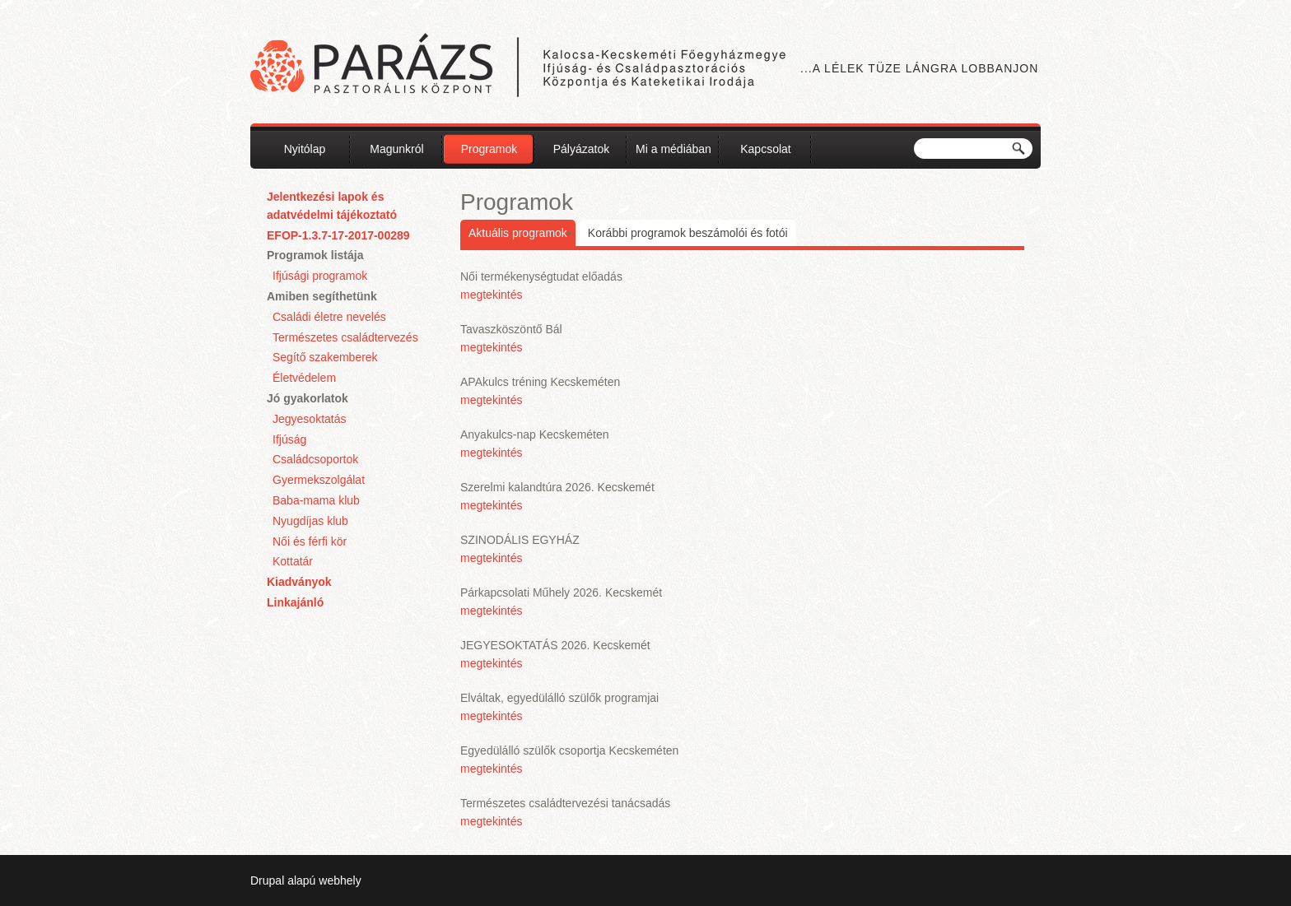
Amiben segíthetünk (322, 296)
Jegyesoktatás (310, 418)
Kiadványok (299, 581)
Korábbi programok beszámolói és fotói (688, 232)
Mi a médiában (673, 149)
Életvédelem (304, 377)
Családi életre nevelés (329, 316)
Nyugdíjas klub (310, 520)
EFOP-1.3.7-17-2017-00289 (338, 235)
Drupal (267, 880)
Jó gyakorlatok (307, 398)
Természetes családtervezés (345, 337)
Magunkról (396, 149)
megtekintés (491, 294)
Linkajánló (295, 602)
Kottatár (293, 561)
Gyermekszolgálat (319, 479)
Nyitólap (305, 149)
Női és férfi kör (310, 541)
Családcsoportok (315, 459)
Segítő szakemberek (325, 357)
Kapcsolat (765, 149)
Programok (489, 149)
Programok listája (315, 255)
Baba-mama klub (316, 500)
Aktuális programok (517, 232)
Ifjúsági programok (320, 275)
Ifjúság (289, 439)
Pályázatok (581, 149)
